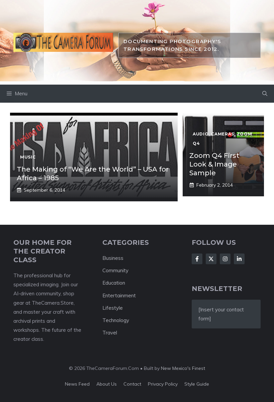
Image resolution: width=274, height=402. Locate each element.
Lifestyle (112, 308)
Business (112, 258)
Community (115, 270)
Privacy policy (163, 384)
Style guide (196, 384)
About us (106, 384)
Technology (115, 320)
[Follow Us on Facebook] (197, 259)
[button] (265, 94)
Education (113, 283)
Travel (109, 332)
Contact (132, 384)
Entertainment (119, 295)
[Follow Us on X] (211, 259)
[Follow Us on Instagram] (225, 259)
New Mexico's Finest (183, 368)
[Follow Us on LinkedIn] (239, 259)
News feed (77, 384)
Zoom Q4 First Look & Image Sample (214, 164)
